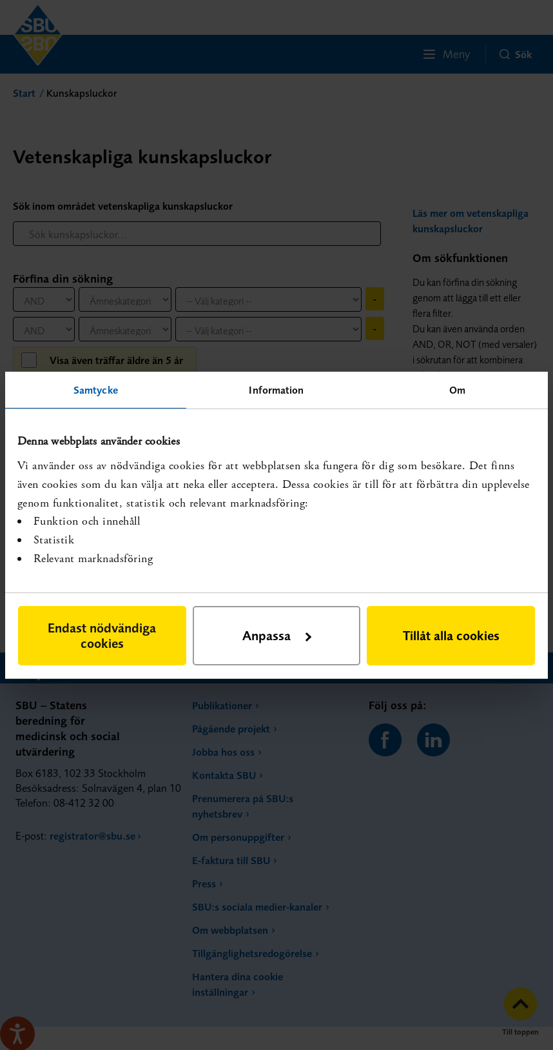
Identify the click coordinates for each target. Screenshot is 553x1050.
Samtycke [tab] (95, 389)
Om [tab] (457, 389)
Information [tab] (276, 389)
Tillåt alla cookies (451, 635)
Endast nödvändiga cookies (102, 635)
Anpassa (276, 635)
